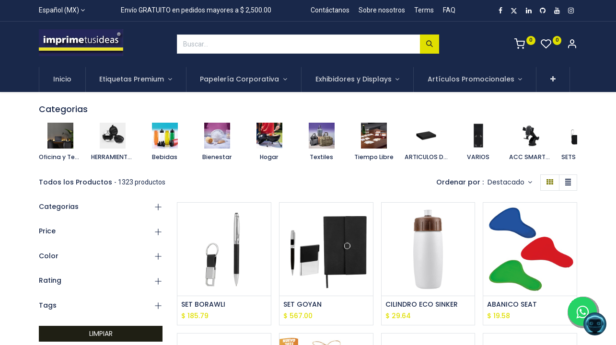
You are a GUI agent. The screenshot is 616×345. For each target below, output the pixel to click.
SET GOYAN (302, 304)
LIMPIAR (101, 333)
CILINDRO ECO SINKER (421, 304)
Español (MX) (59, 10)
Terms (424, 10)
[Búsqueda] (429, 44)
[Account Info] (572, 45)
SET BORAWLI (203, 304)
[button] (553, 79)
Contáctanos (330, 10)
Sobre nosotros (382, 10)
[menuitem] (62, 79)
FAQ (449, 10)
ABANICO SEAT (512, 304)
